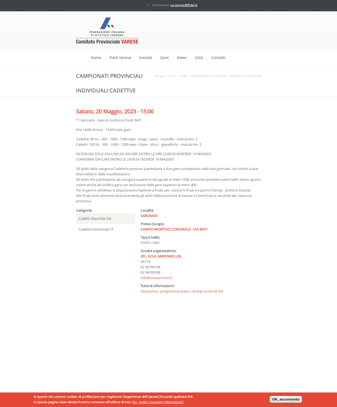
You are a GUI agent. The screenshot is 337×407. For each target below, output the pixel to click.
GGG (199, 57)
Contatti (218, 57)
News (182, 57)
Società (145, 57)
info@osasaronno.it (156, 277)
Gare (164, 57)
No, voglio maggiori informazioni (157, 403)
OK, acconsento (285, 400)
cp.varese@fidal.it (183, 5)
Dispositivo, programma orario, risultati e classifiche (182, 290)
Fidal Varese (120, 57)
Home (96, 57)
